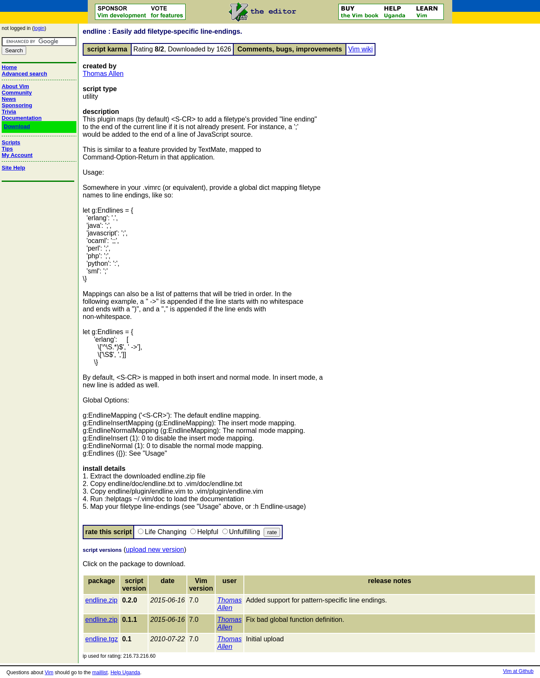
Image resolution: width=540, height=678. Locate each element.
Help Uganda (125, 672)
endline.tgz (101, 639)
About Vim (15, 86)
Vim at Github (518, 671)
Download (17, 126)
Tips (7, 149)
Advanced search (24, 73)
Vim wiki (360, 49)
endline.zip (101, 600)
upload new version (155, 549)
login (39, 28)
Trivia (9, 111)
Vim (49, 672)
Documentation (22, 118)
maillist (100, 672)
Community (17, 92)
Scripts (11, 142)
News (9, 99)
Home (9, 67)
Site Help (13, 168)
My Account (17, 155)
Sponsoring (17, 105)
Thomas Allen (103, 73)
